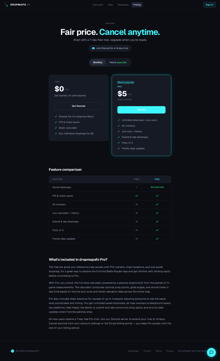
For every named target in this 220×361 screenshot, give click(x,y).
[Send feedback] (211, 352)
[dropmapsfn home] (17, 5)
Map (110, 4)
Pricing (137, 4)
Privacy (170, 350)
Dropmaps (123, 4)
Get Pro (141, 109)
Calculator (98, 4)
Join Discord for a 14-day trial (110, 48)
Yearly (118, 62)
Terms (159, 350)
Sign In (209, 4)
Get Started (78, 106)
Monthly (97, 62)
